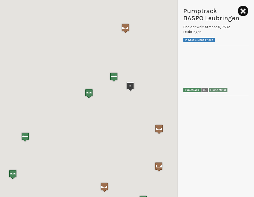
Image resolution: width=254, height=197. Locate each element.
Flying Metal (218, 89)
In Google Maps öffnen (199, 39)
